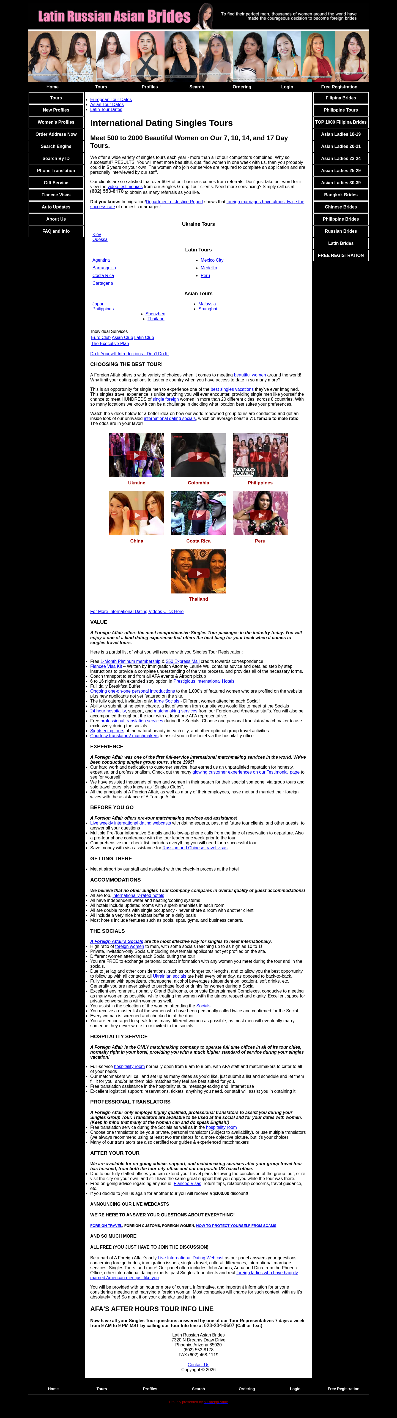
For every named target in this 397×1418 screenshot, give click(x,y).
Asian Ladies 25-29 (341, 170)
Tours (101, 87)
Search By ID (56, 158)
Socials (203, 1006)
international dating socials (170, 418)
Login (287, 87)
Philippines (103, 309)
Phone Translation (56, 170)
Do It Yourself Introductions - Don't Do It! (129, 353)
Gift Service (56, 182)
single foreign (166, 399)
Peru (205, 275)
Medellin (209, 267)
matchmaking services (175, 711)
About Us (56, 219)
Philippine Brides (341, 219)
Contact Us (198, 1364)
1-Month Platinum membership (130, 661)
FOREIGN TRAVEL (106, 1226)
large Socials (166, 701)
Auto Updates (56, 207)
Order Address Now (56, 134)
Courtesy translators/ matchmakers (124, 735)
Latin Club (144, 337)
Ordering (242, 87)
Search (197, 87)
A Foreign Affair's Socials (116, 941)
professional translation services (131, 721)
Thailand (155, 318)
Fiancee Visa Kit (106, 666)
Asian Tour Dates (107, 104)
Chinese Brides (341, 207)
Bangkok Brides (341, 194)
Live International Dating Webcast (191, 1258)
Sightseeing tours (107, 730)
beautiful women (250, 375)
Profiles (150, 87)
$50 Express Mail (183, 661)
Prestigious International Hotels (204, 681)
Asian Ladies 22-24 (341, 158)
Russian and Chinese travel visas (195, 847)
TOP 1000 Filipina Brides (341, 122)
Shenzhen (155, 313)
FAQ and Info (56, 231)
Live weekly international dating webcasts (130, 823)
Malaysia (207, 304)
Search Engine (56, 146)
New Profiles (56, 110)
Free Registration (339, 87)
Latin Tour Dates (106, 109)
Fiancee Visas (56, 194)
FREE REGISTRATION (341, 255)
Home (52, 87)
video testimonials (125, 186)
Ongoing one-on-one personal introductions (132, 691)
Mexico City (212, 260)
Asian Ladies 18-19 (341, 134)
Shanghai (207, 309)
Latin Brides (341, 243)
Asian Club (122, 337)
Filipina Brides (341, 98)
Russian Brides (341, 231)
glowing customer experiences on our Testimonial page (246, 772)
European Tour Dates (111, 99)
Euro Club (101, 337)
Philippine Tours (341, 110)
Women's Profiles (56, 122)
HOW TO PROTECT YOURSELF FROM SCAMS (236, 1226)
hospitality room (129, 1066)
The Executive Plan (110, 343)
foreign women (129, 946)
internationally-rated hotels (138, 895)
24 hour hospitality (108, 711)
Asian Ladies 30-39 (341, 182)
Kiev (96, 234)
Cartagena (102, 283)
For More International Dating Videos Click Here (137, 611)
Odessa (100, 239)
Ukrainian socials (169, 976)
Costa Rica (103, 275)
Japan (98, 304)
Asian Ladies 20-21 (341, 146)
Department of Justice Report (174, 201)
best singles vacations (232, 389)
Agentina (101, 260)
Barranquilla (104, 267)
